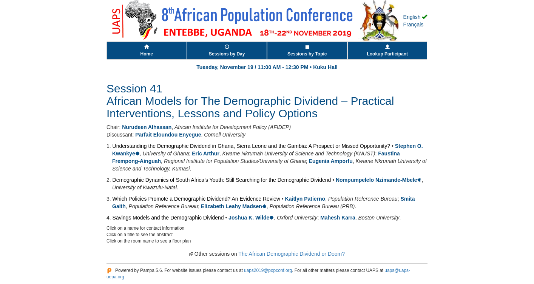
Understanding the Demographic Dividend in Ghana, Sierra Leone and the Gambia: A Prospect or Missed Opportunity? (251, 146)
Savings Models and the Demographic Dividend (168, 218)
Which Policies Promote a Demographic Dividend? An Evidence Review (196, 199)
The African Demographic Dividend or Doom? (291, 254)
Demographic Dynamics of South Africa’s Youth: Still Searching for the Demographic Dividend (222, 180)
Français (413, 24)
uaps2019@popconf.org (268, 270)
